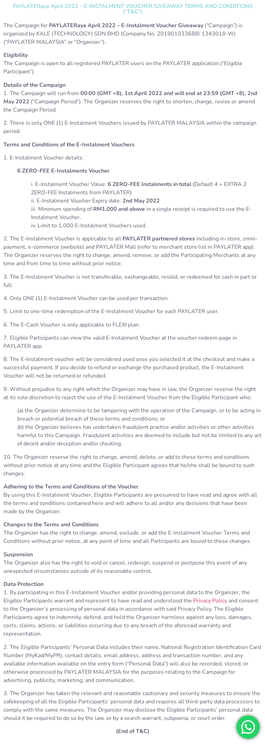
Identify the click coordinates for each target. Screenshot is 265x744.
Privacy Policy (210, 600)
